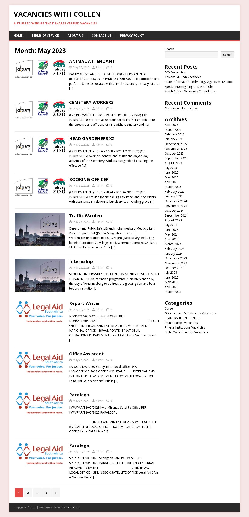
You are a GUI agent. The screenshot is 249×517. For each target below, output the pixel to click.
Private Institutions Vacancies (185, 327)
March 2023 (173, 292)
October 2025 (174, 153)
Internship (81, 261)
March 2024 (173, 244)
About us (75, 35)
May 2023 (171, 282)
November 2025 (176, 148)
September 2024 (176, 215)
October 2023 (174, 268)
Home (18, 35)
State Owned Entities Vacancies (186, 332)
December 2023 (176, 258)
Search (169, 49)
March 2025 (173, 187)
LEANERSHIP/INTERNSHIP (183, 318)
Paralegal (80, 395)
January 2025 (174, 196)
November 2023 (176, 263)
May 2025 (171, 177)
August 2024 (173, 220)
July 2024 (171, 225)
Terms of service (45, 35)
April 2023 (171, 287)
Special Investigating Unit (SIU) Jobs (189, 87)
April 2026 (171, 125)
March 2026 (173, 130)
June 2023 (171, 277)
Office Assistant (86, 354)
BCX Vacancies (175, 72)
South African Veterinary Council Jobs (190, 91)
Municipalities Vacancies (181, 323)
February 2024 (175, 249)
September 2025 (176, 158)
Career (169, 308)
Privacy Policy (132, 35)
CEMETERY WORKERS (91, 102)
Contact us (101, 35)
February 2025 (175, 192)
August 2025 (173, 163)
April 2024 (171, 239)
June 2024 (171, 230)
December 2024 (176, 201)
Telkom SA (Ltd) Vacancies (183, 77)
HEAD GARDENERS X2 (91, 138)
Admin (100, 67)
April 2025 (171, 182)
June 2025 (171, 172)
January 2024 (174, 253)
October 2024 (174, 210)
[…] (71, 88)
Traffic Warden (85, 215)
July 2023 (171, 272)
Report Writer (84, 303)
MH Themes (73, 507)
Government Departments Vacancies (190, 313)
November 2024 (176, 206)
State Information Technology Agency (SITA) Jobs (199, 82)
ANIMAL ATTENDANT (92, 61)
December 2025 (176, 144)
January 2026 (174, 139)
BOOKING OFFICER (89, 179)
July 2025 (171, 168)
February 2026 (175, 134)
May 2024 (171, 234)
